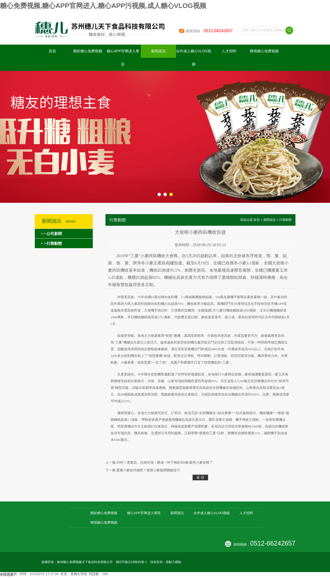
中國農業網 (8, 574)
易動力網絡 (173, 562)
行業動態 (54, 243)
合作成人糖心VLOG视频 (193, 57)
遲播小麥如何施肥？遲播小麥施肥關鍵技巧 (148, 470)
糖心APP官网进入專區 (123, 57)
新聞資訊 (158, 51)
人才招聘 (229, 51)
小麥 (145, 256)
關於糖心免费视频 (87, 51)
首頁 (52, 51)
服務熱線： (209, 31)
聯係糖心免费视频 (264, 51)
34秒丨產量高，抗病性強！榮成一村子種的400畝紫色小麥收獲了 (164, 462)
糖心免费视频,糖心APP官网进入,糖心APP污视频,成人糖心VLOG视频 (103, 6)
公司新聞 (54, 233)
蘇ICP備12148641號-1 (131, 562)
